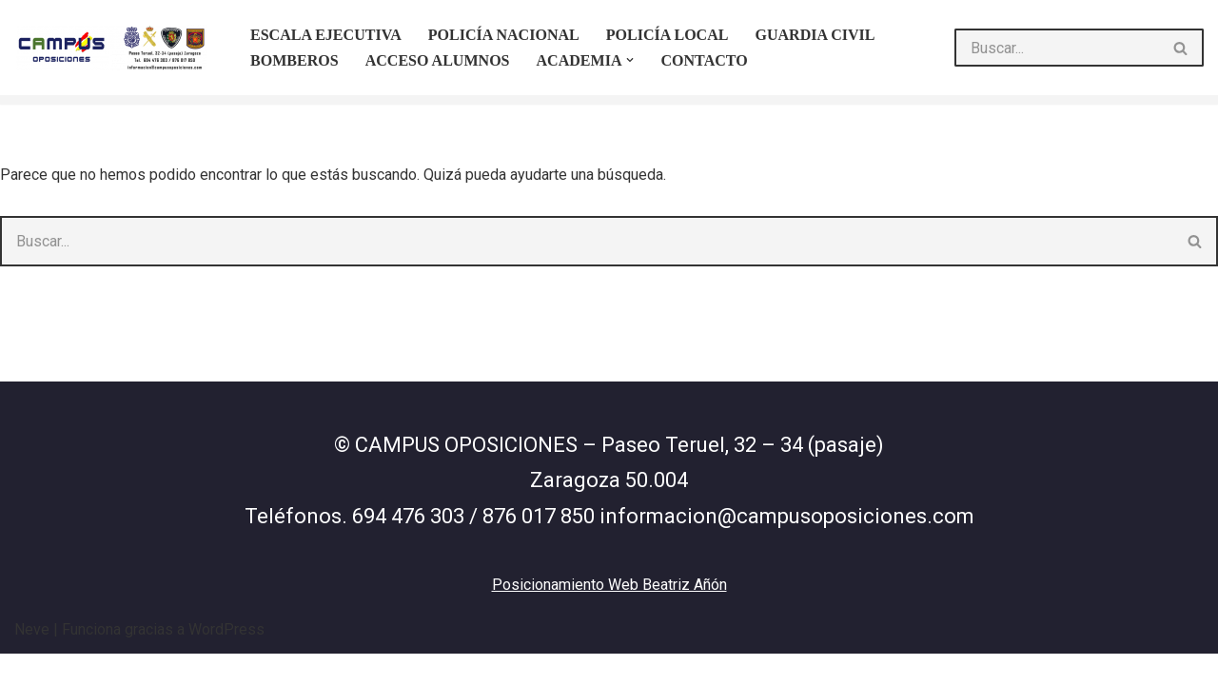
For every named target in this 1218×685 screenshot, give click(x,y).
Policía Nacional (503, 35)
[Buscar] (1056, 48)
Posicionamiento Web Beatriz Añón (609, 616)
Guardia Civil (814, 35)
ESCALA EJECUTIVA (325, 35)
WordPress (226, 661)
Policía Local (666, 35)
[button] (630, 60)
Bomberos (294, 60)
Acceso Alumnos (436, 60)
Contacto (703, 60)
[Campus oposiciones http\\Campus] (116, 47)
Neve (31, 661)
